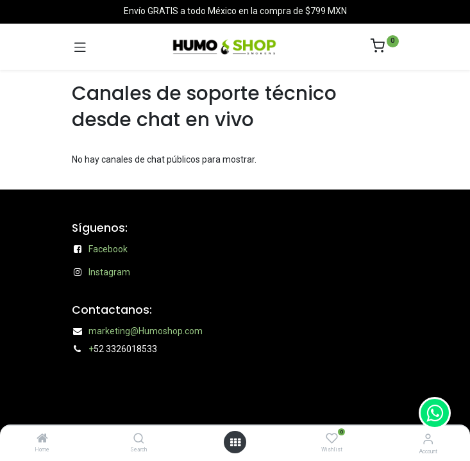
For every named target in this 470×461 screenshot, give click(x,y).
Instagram (109, 272)
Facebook (108, 249)
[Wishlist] (332, 438)
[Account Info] (428, 439)
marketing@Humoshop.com (145, 331)
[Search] (139, 439)
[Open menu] (235, 442)
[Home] (42, 439)
